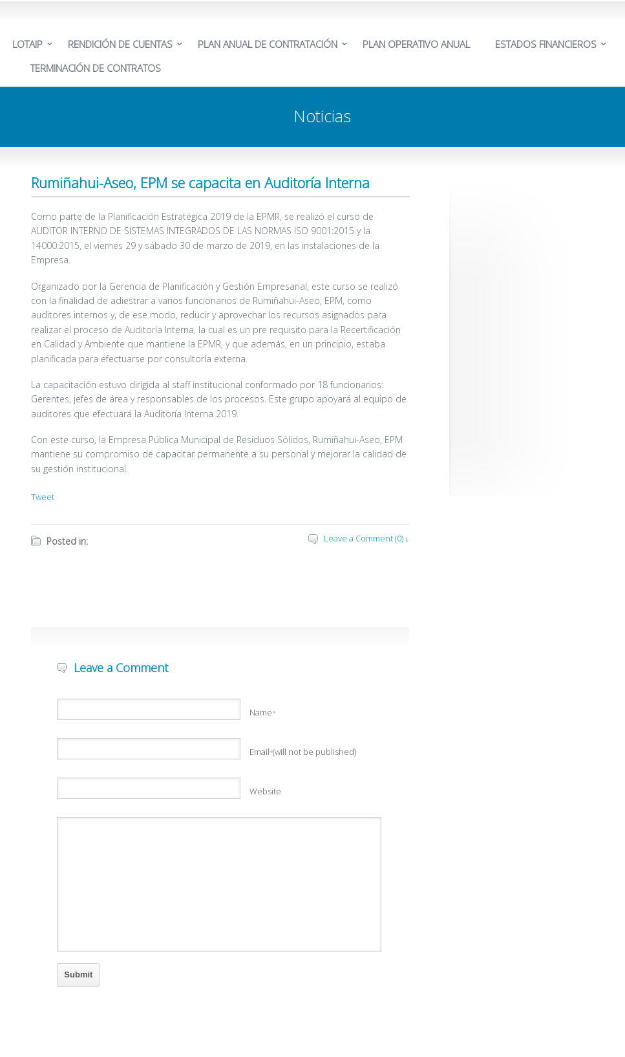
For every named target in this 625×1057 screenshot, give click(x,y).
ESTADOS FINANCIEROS (546, 44)
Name (262, 712)
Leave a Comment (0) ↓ (367, 538)
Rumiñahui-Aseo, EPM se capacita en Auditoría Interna (200, 182)
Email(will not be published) (303, 751)
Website (265, 791)
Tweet (42, 497)
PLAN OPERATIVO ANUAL (416, 44)
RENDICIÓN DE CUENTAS (120, 44)
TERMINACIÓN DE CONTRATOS (95, 67)
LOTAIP (27, 44)
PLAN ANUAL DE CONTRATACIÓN (267, 44)
